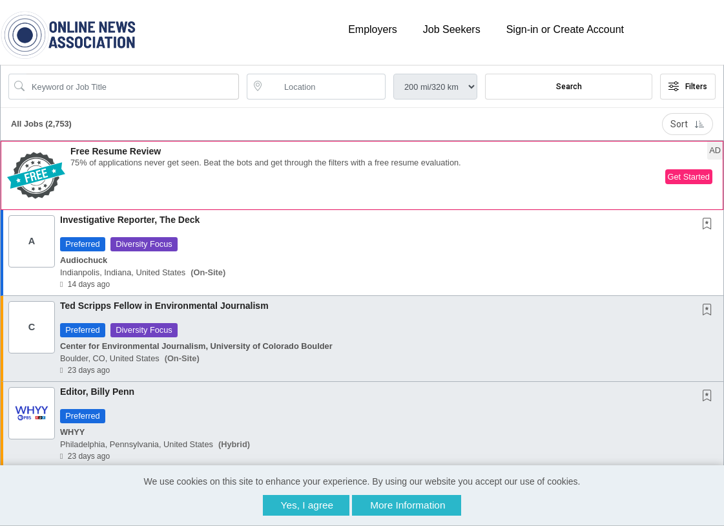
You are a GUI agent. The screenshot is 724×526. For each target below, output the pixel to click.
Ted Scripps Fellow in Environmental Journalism (164, 305)
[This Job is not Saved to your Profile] (709, 225)
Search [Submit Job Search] (569, 86)
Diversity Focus (144, 244)
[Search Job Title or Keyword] (132, 87)
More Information (407, 505)
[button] (362, 175)
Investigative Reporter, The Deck (130, 220)
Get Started (689, 177)
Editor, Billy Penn (97, 391)
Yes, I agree (307, 505)
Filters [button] (687, 86)
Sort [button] (687, 124)
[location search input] (325, 87)
